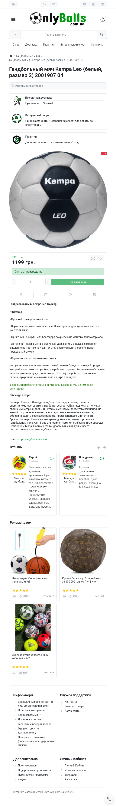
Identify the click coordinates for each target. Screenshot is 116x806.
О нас (16, 44)
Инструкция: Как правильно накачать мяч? (29, 580)
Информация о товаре (58, 86)
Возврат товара (74, 706)
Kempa (20, 439)
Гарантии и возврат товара (35, 724)
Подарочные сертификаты (34, 770)
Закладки (71, 774)
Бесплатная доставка (38, 97)
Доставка (31, 44)
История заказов (75, 770)
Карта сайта (72, 710)
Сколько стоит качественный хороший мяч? (30, 656)
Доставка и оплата (29, 719)
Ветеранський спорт (72, 44)
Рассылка (71, 779)
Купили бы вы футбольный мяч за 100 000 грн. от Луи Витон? (81, 580)
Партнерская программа (33, 774)
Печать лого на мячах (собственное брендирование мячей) (36, 741)
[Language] (13, 4)
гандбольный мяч (36, 439)
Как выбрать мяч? (29, 714)
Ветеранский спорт (37, 115)
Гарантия (31, 136)
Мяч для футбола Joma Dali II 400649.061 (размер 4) (19, 480)
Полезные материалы (31, 710)
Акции (22, 779)
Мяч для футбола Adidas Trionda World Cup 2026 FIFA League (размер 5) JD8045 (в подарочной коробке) (69, 480)
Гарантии (48, 44)
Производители (27, 765)
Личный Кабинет (75, 765)
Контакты (97, 44)
